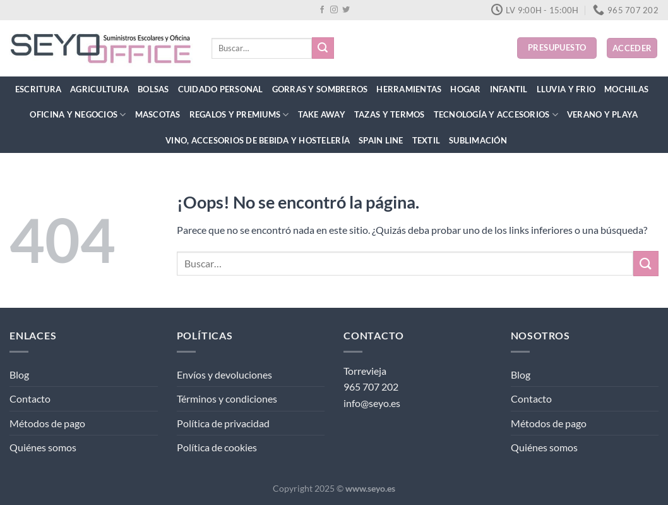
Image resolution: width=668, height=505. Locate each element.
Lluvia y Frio (566, 89)
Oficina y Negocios (78, 115)
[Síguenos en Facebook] (322, 10)
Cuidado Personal (220, 89)
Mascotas (158, 114)
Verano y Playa (602, 114)
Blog (19, 374)
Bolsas (153, 89)
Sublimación (478, 140)
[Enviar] (322, 48)
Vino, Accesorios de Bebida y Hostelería (257, 140)
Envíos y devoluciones (224, 374)
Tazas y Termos (389, 114)
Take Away (321, 114)
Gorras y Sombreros (320, 89)
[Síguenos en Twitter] (346, 10)
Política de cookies (217, 447)
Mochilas (626, 89)
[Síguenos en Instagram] (334, 10)
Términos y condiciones (227, 398)
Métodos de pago (47, 423)
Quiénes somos (42, 447)
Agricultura (99, 89)
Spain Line (381, 140)
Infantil (509, 89)
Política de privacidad (223, 423)
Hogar (465, 89)
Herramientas (408, 89)
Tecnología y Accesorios (496, 115)
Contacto (30, 398)
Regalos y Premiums (239, 115)
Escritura (38, 89)
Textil (426, 140)
